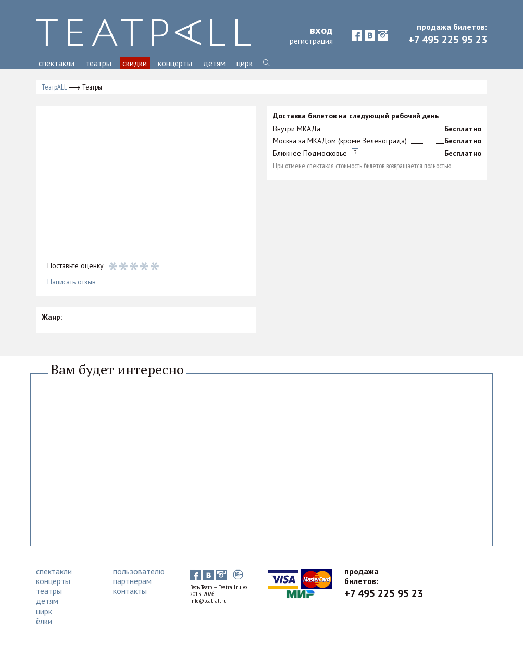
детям (214, 63)
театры (98, 63)
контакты (130, 591)
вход (321, 30)
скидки (134, 63)
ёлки (44, 621)
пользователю (139, 571)
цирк (244, 63)
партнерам (132, 581)
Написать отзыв (71, 281)
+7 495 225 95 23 (447, 39)
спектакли (56, 63)
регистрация (311, 40)
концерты (175, 63)
